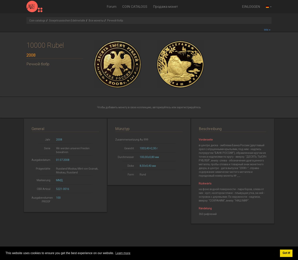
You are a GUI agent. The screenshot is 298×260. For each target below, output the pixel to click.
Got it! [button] (286, 253)
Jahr (47, 139)
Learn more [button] (122, 253)
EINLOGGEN (251, 7)
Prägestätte (43, 168)
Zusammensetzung (126, 139)
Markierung (43, 180)
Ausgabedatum (41, 159)
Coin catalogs (37, 20)
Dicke (131, 165)
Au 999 (144, 139)
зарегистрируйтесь (189, 107)
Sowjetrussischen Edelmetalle (67, 20)
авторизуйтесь (161, 107)
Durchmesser (126, 157)
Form (131, 174)
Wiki (267, 29)
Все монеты (96, 20)
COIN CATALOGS (134, 7)
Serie (47, 148)
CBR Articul (43, 188)
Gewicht (129, 148)
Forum (112, 7)
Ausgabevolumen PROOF (42, 199)
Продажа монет (165, 7)
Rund (143, 174)
